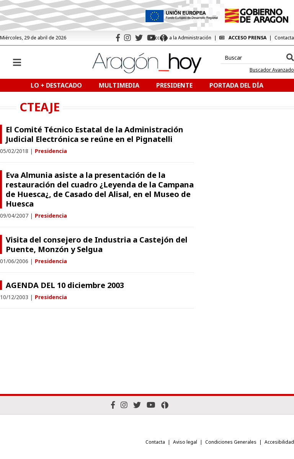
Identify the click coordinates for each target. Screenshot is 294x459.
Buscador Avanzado (272, 70)
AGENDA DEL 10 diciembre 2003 (65, 285)
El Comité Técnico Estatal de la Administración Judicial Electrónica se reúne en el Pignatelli (94, 134)
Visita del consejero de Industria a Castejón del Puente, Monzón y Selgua (97, 244)
